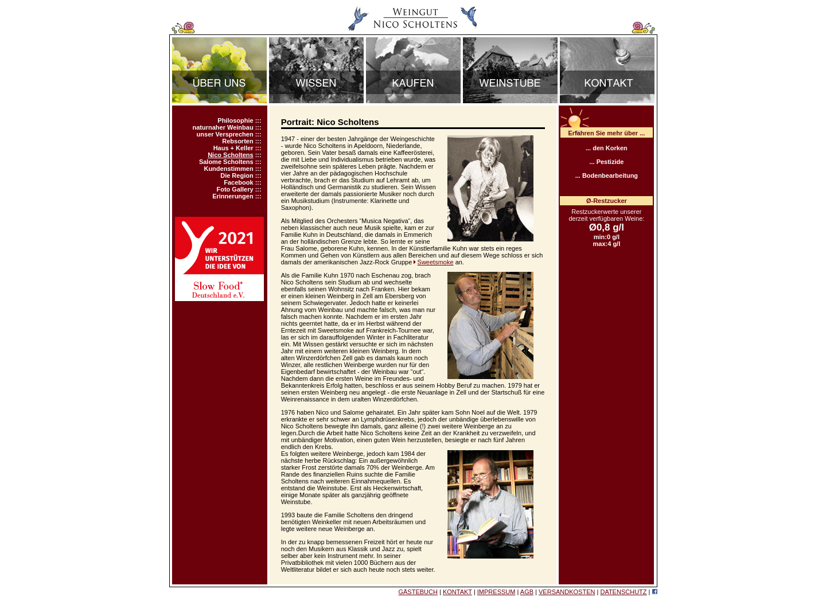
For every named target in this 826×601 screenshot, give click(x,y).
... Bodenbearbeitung (606, 175)
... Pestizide (606, 161)
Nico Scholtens (230, 154)
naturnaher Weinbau (222, 127)
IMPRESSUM (496, 591)
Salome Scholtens (226, 161)
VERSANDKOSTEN (567, 591)
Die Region (236, 175)
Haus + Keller (233, 148)
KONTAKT (457, 591)
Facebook (238, 182)
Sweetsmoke (436, 262)
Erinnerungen (233, 196)
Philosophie (235, 120)
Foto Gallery (234, 189)
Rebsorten (237, 141)
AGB (526, 591)
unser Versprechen (225, 134)
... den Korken (607, 148)
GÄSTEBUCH (417, 591)
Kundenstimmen (228, 168)
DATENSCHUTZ (623, 591)
